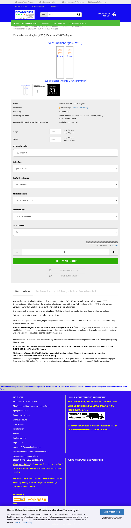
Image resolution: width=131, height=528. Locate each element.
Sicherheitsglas (77, 23)
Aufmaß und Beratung (25, 2)
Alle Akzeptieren (112, 512)
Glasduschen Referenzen (73, 2)
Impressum (18, 442)
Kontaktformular (20, 438)
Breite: (15, 139)
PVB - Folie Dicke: (20, 146)
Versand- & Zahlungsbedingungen (27, 447)
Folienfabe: (17, 162)
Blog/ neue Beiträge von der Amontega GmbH (31, 406)
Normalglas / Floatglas (25, 23)
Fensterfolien (18, 429)
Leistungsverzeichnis (48, 2)
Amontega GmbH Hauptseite (25, 401)
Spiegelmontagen (20, 411)
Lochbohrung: (19, 210)
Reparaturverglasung (21, 415)
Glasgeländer (18, 424)
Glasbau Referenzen (97, 2)
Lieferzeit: (17, 108)
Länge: (16, 131)
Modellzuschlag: (20, 194)
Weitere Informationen (112, 518)
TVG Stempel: (19, 225)
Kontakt (16, 433)
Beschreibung (23, 291)
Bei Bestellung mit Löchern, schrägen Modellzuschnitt (66, 291)
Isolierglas (59, 23)
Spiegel (45, 23)
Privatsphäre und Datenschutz (25, 456)
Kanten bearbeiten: (21, 178)
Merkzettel (54, 7)
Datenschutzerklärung (23, 522)
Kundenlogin (38, 7)
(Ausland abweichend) (80, 108)
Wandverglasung (20, 420)
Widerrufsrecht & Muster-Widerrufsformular (31, 452)
